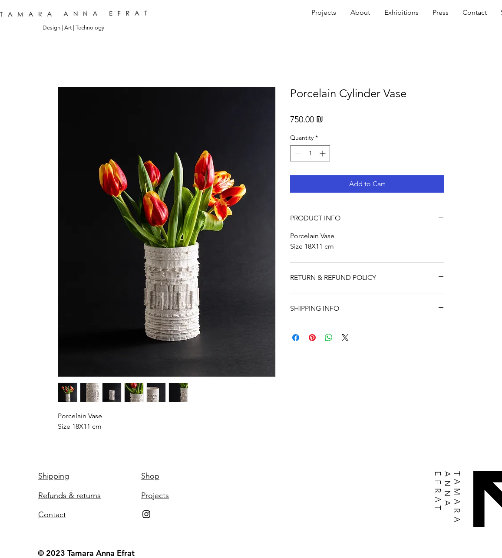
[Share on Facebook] (296, 337)
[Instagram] (146, 514)
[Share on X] (345, 337)
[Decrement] (296, 153)
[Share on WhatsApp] (329, 337)
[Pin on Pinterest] (312, 337)
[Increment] (323, 153)
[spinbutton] (310, 153)
